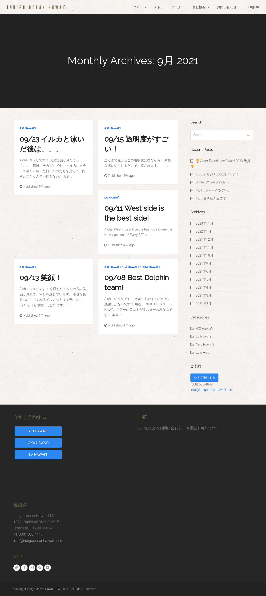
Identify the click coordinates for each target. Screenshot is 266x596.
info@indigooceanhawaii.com (211, 390)
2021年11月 (204, 247)
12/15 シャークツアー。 (213, 190)
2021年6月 (203, 271)
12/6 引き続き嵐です (211, 198)
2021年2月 (203, 304)
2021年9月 (203, 263)
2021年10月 (204, 255)
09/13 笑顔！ (41, 278)
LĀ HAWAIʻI (38, 455)
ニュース (202, 352)
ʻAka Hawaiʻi (151, 267)
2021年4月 (203, 287)
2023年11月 (204, 223)
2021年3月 (203, 295)
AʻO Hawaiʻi (28, 128)
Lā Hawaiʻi (111, 197)
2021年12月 (204, 239)
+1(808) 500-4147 (28, 534)
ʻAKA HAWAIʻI (37, 443)
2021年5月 (203, 279)
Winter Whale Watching (212, 182)
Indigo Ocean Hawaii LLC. (44, 589)
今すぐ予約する (204, 377)
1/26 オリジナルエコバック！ (217, 174)
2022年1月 (203, 231)
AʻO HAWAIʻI (38, 431)
